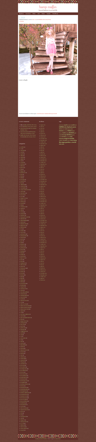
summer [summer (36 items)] (68, 140)
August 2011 (42, 259)
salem (21, 341)
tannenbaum (22, 363)
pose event (22, 324)
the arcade (22, 365)
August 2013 (42, 247)
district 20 (22, 200)
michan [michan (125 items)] (69, 135)
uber (21, 413)
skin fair (22, 353)
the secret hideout (23, 401)
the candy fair (23, 367)
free (21, 229)
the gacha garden (23, 387)
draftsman (22, 201)
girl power (22, 244)
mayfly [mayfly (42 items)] (60, 134)
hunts (21, 261)
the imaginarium (23, 391)
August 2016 (42, 186)
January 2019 (42, 137)
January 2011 (42, 271)
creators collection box (24, 189)
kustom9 (22, 275)
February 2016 (43, 196)
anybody (22, 157)
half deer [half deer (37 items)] (73, 130)
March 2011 (42, 268)
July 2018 (42, 147)
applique (22, 159)
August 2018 (42, 145)
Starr (21, 126)
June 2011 (42, 263)
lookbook (22, 280)
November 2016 (43, 181)
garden (21, 239)
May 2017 (42, 171)
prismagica (22, 329)
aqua (21, 160)
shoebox (22, 346)
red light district (23, 331)
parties (21, 319)
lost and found (23, 283)
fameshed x (22, 215)
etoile (21, 210)
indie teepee (22, 264)
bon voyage (22, 179)
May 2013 (42, 252)
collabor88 (22, 184)
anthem (21, 155)
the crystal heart (23, 375)
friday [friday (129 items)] (70, 131)
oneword (22, 316)
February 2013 (43, 258)
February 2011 (43, 270)
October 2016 (43, 183)
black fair (22, 167)
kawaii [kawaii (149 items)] (71, 133)
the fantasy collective (24, 384)
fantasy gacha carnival (24, 217)
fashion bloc (22, 218)
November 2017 (43, 160)
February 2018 (43, 155)
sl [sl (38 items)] (62, 140)
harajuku (22, 254)
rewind (21, 333)
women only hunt (23, 428)
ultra (21, 414)
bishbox (21, 165)
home (21, 259)
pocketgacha (22, 322)
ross (21, 336)
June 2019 (42, 128)
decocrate (22, 194)
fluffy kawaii (22, 227)
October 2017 (43, 162)
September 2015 (43, 205)
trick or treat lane (23, 408)
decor (21, 196)
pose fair (22, 326)
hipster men (22, 258)
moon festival (23, 297)
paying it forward (23, 321)
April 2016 (42, 193)
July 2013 (42, 249)
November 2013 (43, 242)
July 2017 (42, 167)
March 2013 (42, 256)
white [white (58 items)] (60, 144)
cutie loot (22, 191)
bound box (22, 181)
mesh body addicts (23, 295)
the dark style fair (23, 377)
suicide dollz (22, 358)
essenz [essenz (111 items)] (61, 131)
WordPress (55, 13)
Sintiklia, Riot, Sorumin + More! (30, 137)
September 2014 (43, 225)
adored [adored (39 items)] (60, 125)
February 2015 (43, 217)
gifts (21, 242)
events (21, 212)
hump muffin (48, 6)
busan (21, 183)
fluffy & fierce (23, 225)
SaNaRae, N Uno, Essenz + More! (30, 126)
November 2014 (43, 222)
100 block (22, 147)
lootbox (21, 281)
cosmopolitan (23, 188)
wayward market (23, 421)
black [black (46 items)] (75, 125)
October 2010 (43, 276)
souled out (22, 357)
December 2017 (43, 159)
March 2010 (42, 280)
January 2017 (42, 177)
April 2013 (42, 254)
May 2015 (42, 212)
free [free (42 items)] (64, 130)
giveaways (22, 246)
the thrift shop (23, 403)
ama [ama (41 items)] (62, 125)
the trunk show (23, 404)
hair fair (21, 249)
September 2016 (43, 184)
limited (21, 278)
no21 (21, 302)
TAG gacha (22, 362)
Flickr (34, 13)
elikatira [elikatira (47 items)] (60, 129)
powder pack (22, 327)
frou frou (22, 232)
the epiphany (22, 382)
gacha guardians (23, 235)
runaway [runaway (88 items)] (61, 138)
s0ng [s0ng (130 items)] (65, 138)
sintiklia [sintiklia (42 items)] (60, 140)
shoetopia (22, 348)
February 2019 (43, 135)
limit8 (21, 276)
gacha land (22, 237)
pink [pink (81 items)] (71, 136)
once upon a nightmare (24, 314)
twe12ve (22, 411)
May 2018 (42, 150)
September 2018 (43, 143)
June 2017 (42, 169)
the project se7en (23, 396)
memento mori (23, 288)
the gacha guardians (24, 389)
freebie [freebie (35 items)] (66, 130)
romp (21, 334)
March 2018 (42, 154)
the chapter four (23, 368)
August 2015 (42, 206)
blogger (21, 171)
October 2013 (43, 244)
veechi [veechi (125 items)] (74, 142)
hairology (22, 251)
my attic (21, 298)
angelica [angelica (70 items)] (66, 125)
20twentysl (22, 150)
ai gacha (22, 154)
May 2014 (42, 232)
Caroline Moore (58, 438)
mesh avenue (23, 293)
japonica (22, 266)
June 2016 (42, 189)
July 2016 (42, 188)
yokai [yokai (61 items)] (63, 144)
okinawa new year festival (25, 305)
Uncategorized (23, 416)
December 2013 (43, 241)
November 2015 (43, 201)
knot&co (22, 271)
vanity (21, 418)
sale (21, 339)
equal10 (21, 208)
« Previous (21, 21)
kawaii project (23, 268)
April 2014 (42, 234)
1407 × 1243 (34, 19)
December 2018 (43, 138)
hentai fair (22, 256)
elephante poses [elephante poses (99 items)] (71, 127)
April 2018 (42, 152)
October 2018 (43, 142)
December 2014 (43, 220)
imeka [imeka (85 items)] (64, 133)
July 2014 (42, 229)
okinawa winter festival (24, 309)
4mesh (21, 152)
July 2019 (42, 126)
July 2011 (42, 261)
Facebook (28, 13)
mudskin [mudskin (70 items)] (64, 136)
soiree (21, 355)
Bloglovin (21, 13)
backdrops (22, 164)
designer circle (23, 198)
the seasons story (23, 397)
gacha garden (23, 234)
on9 (21, 312)
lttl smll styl (22, 285)
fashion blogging (23, 220)
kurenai (21, 273)
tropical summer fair (24, 409)
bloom (21, 174)
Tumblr (48, 13)
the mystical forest (24, 394)
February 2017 (43, 176)
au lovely (22, 162)
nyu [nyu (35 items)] (66, 136)
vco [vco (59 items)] (71, 142)
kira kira (22, 269)
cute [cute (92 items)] (65, 127)
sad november (23, 338)
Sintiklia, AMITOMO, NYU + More (30, 125)
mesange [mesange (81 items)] (64, 135)
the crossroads (23, 373)
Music (43, 13)
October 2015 (43, 203)
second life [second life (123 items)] (70, 138)
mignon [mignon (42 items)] (73, 134)
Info (39, 13)
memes (21, 290)
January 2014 (42, 239)
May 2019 (42, 130)
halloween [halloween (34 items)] (60, 132)
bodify (21, 177)
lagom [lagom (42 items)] (75, 132)
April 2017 (42, 172)
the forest (22, 385)
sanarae (21, 343)
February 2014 (43, 237)
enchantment (23, 206)
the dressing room (24, 380)
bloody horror (23, 172)
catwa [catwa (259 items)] (61, 126)
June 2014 (42, 230)
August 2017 (42, 166)
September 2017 (43, 164)
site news (22, 351)
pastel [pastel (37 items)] (69, 136)
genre (21, 240)
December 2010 (43, 273)
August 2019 (42, 125)
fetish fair (22, 222)
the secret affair (23, 399)
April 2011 (42, 266)
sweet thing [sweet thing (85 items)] (73, 140)
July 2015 (42, 208)
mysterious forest (23, 300)
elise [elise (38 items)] (63, 128)
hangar (21, 252)
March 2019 (42, 133)
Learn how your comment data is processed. (47, 113)
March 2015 (42, 215)
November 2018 (43, 140)
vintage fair (22, 420)
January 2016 (42, 198)
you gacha (22, 430)
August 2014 (42, 227)
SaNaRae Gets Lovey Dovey (44, 19)
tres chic (22, 406)
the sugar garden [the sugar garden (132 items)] (64, 142)
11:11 (21, 148)
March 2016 (42, 195)
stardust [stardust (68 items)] (65, 140)
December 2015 (43, 200)
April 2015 (42, 213)
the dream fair (23, 379)
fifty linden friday (23, 223)
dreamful (22, 203)
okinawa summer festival (25, 307)
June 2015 (42, 210)
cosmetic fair (23, 186)
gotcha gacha (23, 247)
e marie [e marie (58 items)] (66, 129)
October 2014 (43, 223)
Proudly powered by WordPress (41, 438)
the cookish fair (23, 370)
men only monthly (23, 292)
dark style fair (23, 193)
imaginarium (22, 263)
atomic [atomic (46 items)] (69, 125)
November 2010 (43, 275)
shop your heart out (24, 350)
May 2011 (42, 264)
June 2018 (42, 148)
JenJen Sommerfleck (24, 128)
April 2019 (42, 131)
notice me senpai (23, 304)
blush (21, 176)
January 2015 (42, 218)
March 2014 (42, 235)
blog (21, 169)
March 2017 (42, 174)
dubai (21, 205)
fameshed (22, 213)
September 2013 (43, 246)
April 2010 (42, 278)
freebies (22, 230)
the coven (22, 372)
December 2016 (43, 179)
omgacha (22, 310)
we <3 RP (22, 423)
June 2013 (42, 251)
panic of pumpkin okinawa (25, 317)
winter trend (22, 426)
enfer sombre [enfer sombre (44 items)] (70, 128)
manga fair (22, 287)
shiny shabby (22, 345)
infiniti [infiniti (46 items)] (67, 133)
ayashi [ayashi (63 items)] (72, 125)
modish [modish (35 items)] (60, 136)
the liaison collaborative (24, 392)
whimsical (22, 425)
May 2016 (42, 191)
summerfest (22, 360)
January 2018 (42, 157)
